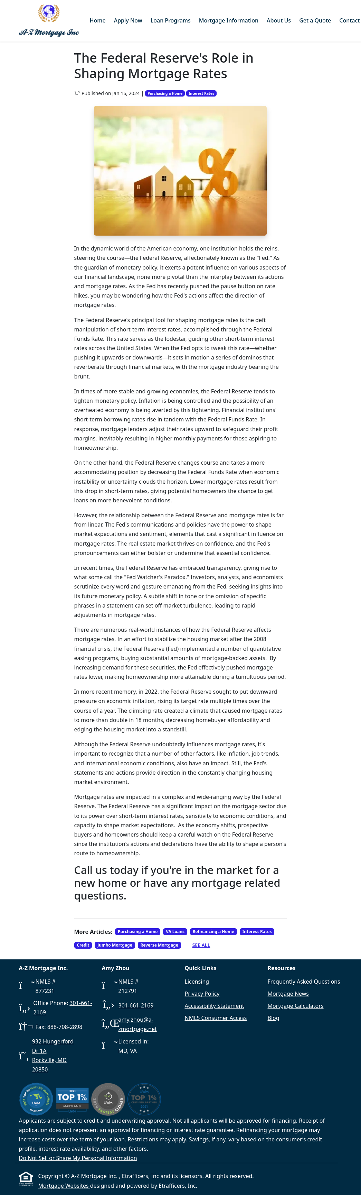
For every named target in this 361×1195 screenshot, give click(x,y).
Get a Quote (315, 20)
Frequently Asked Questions (304, 981)
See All (201, 945)
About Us (279, 20)
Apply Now (128, 20)
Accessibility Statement (214, 1006)
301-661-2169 (136, 1005)
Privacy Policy (202, 993)
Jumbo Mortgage (114, 945)
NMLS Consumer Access (216, 1018)
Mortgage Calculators (296, 1006)
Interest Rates (201, 93)
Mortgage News (288, 993)
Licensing (197, 981)
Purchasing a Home (165, 93)
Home (98, 20)
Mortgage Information (228, 20)
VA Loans (175, 931)
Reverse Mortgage (159, 945)
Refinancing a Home (213, 931)
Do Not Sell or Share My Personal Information (78, 1158)
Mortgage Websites (64, 1185)
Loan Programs (171, 20)
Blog (273, 1018)
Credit (83, 945)
